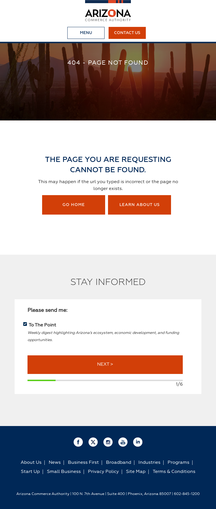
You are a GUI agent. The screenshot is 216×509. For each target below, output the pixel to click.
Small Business (64, 472)
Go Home (73, 205)
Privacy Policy (103, 472)
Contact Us (127, 33)
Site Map (136, 472)
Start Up (30, 472)
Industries (149, 462)
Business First (83, 462)
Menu (86, 33)
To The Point (42, 325)
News (55, 462)
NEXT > (105, 364)
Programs (178, 462)
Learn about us (139, 205)
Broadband (118, 462)
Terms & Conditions (174, 472)
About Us (31, 462)
